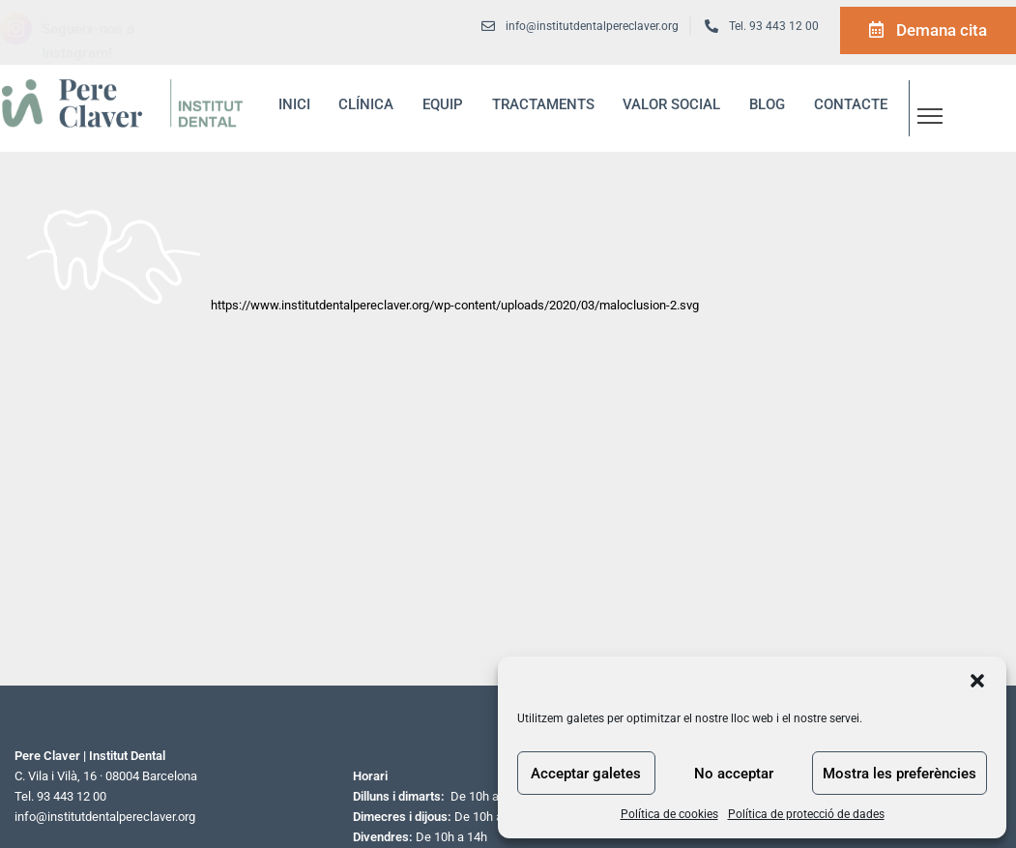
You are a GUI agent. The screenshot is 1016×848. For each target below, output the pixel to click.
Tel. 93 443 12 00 (774, 26)
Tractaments (543, 104)
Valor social (671, 104)
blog (767, 104)
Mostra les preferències (899, 773)
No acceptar (733, 773)
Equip (442, 104)
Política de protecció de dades (806, 814)
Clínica (365, 104)
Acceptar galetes (586, 773)
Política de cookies (669, 814)
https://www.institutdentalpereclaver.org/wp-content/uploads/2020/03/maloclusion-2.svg (455, 305)
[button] (977, 680)
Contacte (850, 104)
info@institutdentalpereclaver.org (105, 816)
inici (294, 104)
